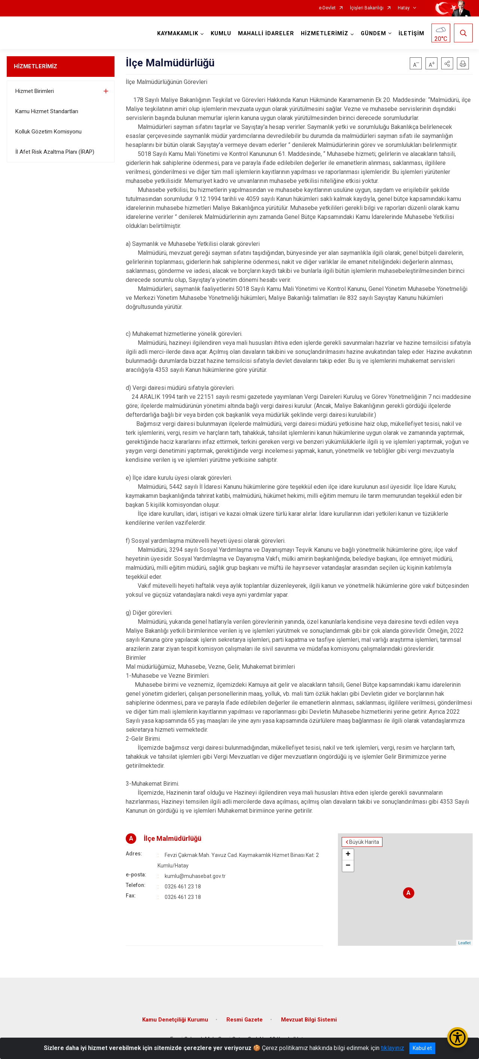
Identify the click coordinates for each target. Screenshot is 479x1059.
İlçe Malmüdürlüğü (172, 838)
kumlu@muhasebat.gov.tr (195, 876)
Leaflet (464, 943)
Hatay (404, 8)
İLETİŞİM (411, 33)
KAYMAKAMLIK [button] (177, 33)
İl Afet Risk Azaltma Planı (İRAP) (54, 151)
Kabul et (422, 1048)
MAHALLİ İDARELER (266, 33)
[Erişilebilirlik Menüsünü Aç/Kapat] (457, 1037)
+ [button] (347, 854)
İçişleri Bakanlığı (367, 8)
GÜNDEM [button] (373, 33)
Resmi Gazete (244, 1020)
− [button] (347, 866)
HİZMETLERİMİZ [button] (324, 33)
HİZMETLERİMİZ (35, 66)
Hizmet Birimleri (34, 91)
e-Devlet (327, 8)
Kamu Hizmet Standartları (46, 111)
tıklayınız (392, 1048)
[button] (447, 63)
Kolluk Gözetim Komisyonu (48, 131)
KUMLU (221, 33)
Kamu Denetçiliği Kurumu (175, 1020)
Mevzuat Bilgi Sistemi (309, 1020)
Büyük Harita (364, 842)
